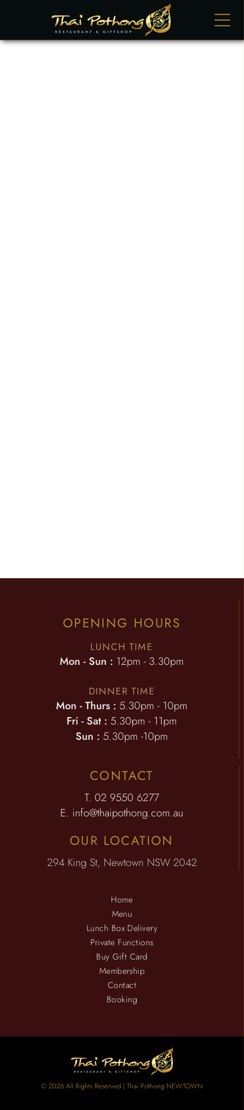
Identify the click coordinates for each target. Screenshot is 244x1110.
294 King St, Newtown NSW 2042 (122, 862)
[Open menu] (222, 20)
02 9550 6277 (127, 797)
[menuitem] (122, 899)
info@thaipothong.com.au (127, 813)
